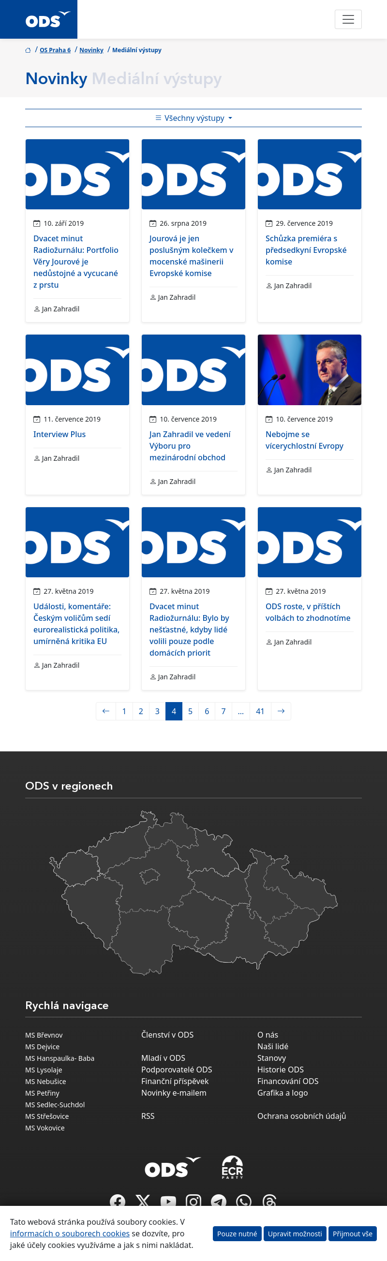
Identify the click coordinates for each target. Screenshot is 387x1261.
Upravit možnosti (295, 1233)
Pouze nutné (237, 1233)
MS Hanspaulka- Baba (59, 1058)
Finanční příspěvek (175, 1081)
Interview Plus (59, 434)
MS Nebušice (45, 1081)
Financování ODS (287, 1081)
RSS (148, 1116)
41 (260, 711)
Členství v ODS (167, 1034)
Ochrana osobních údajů (301, 1116)
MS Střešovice (47, 1116)
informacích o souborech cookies (70, 1233)
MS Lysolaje (43, 1069)
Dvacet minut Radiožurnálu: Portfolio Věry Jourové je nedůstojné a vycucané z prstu (76, 261)
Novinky (91, 50)
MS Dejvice (42, 1046)
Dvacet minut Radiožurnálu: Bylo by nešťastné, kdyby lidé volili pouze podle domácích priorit (189, 629)
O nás (267, 1034)
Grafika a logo (282, 1092)
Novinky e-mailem (174, 1092)
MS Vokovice (45, 1127)
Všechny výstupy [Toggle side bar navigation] (190, 118)
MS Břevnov (43, 1035)
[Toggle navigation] (348, 19)
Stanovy (271, 1058)
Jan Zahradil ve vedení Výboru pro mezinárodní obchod (190, 446)
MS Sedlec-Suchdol (55, 1104)
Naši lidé (272, 1046)
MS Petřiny (42, 1093)
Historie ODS (280, 1069)
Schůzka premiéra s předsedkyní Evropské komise (306, 250)
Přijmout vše (352, 1233)
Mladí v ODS (163, 1058)
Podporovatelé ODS (176, 1069)
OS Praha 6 (55, 50)
